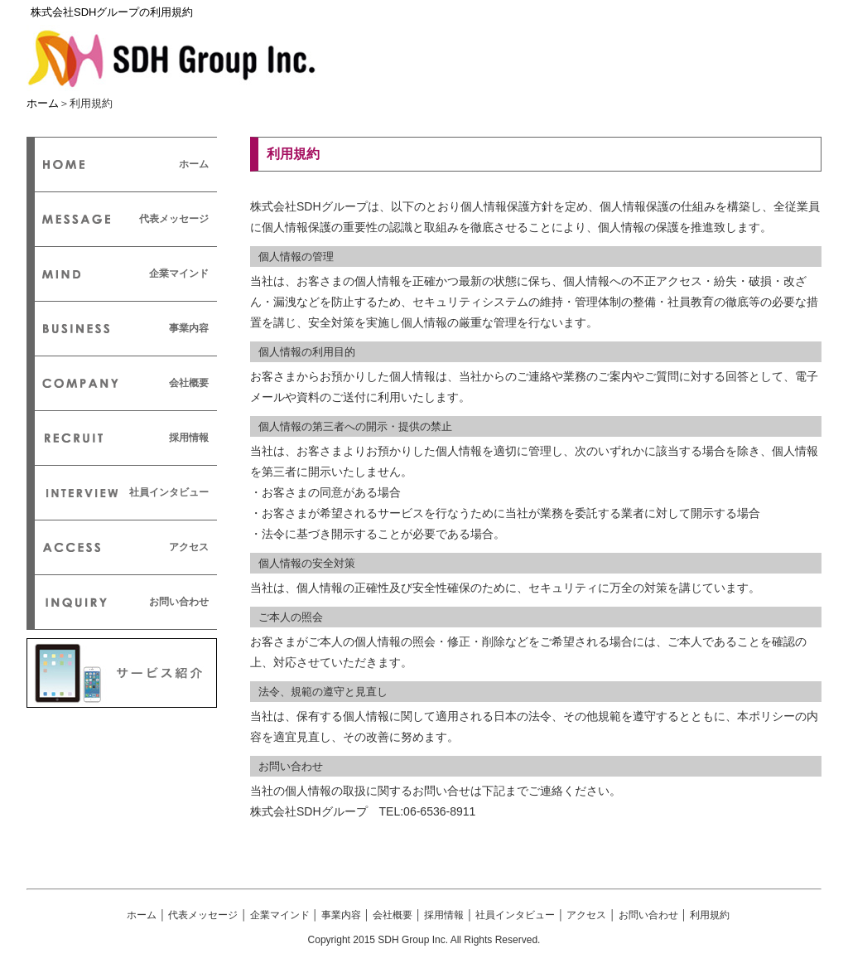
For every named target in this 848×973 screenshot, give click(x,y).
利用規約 (710, 915)
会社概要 (189, 383)
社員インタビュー (169, 492)
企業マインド (179, 273)
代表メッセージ (174, 219)
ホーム (42, 103)
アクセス (189, 547)
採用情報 (189, 437)
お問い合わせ (179, 602)
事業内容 (189, 328)
